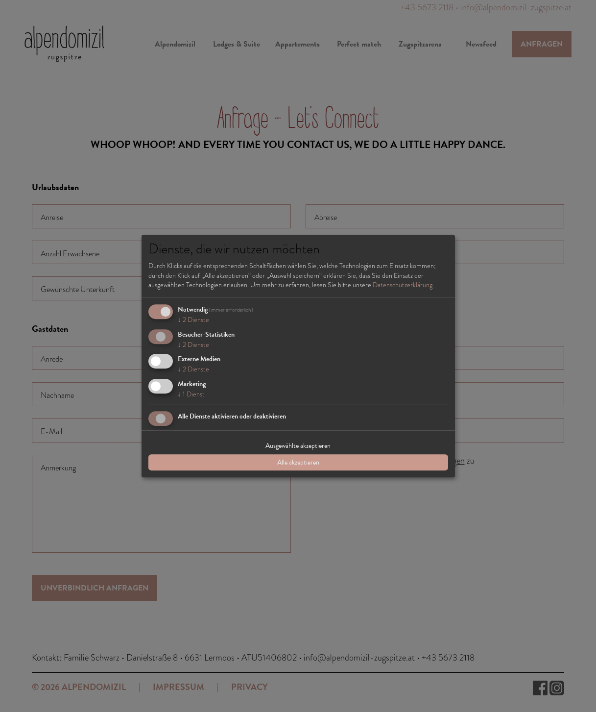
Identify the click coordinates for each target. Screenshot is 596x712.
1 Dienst (191, 394)
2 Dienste (193, 319)
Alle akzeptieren (298, 462)
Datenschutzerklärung (402, 285)
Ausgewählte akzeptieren (298, 446)
